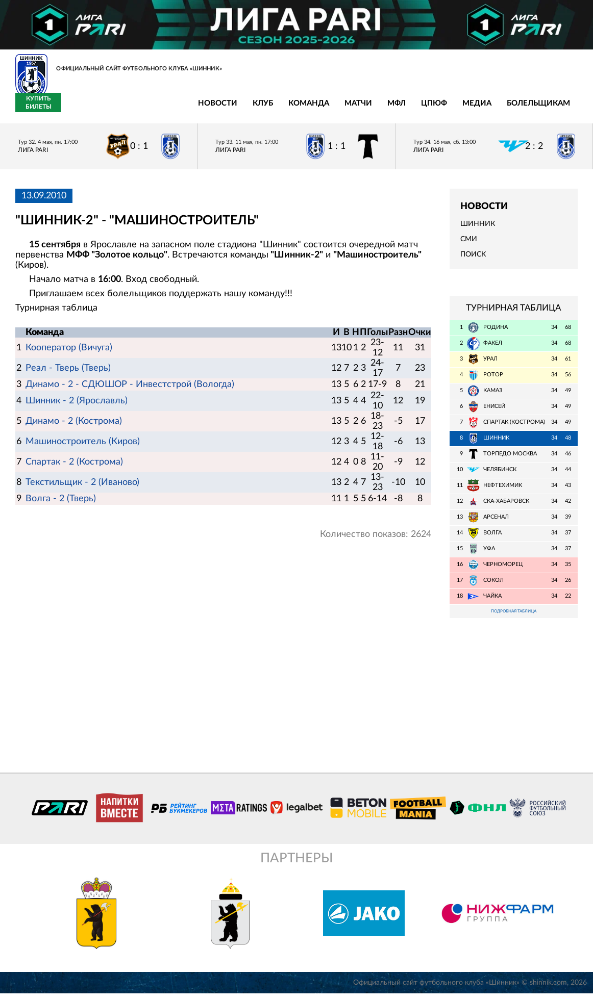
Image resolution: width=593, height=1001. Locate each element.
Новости (76, 109)
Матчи (217, 109)
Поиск (473, 260)
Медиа (336, 109)
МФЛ (255, 109)
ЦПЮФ (293, 109)
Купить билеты (555, 108)
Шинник (477, 229)
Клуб (122, 109)
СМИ (468, 245)
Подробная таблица (513, 618)
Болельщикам (397, 109)
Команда (167, 109)
